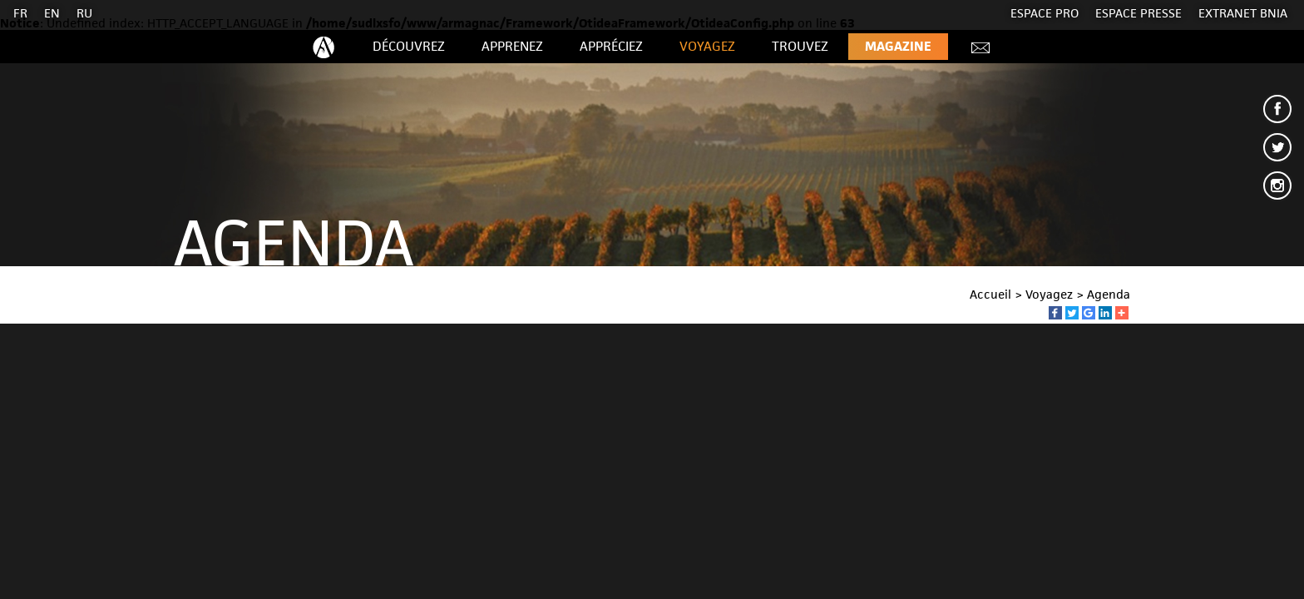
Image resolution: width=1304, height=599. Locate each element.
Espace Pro (1044, 13)
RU (84, 13)
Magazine (898, 46)
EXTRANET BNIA (1242, 13)
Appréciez (611, 46)
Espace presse (1138, 13)
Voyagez (707, 46)
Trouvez (800, 46)
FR (20, 13)
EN (52, 13)
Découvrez (409, 46)
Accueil (990, 294)
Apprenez (512, 46)
